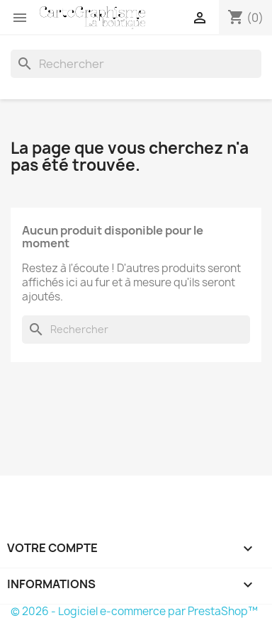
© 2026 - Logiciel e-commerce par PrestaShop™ (134, 611)
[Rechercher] (136, 64)
